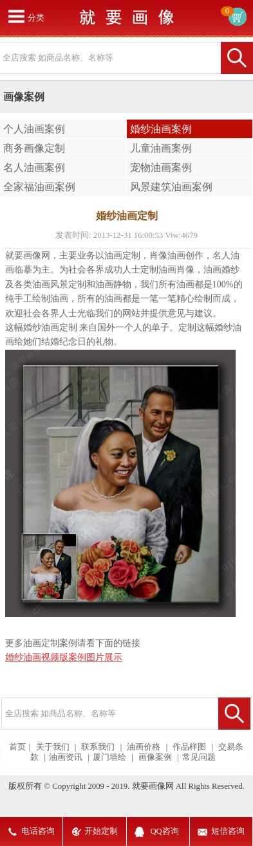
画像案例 (155, 757)
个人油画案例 (34, 128)
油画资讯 (65, 757)
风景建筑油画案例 (171, 186)
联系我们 (98, 747)
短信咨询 (228, 831)
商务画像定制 (34, 148)
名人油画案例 (34, 167)
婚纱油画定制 (50, 327)
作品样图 (189, 747)
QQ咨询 (164, 831)
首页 (17, 747)
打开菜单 (16, 16)
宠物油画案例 (161, 167)
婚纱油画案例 (161, 128)
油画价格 (143, 747)
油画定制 (122, 255)
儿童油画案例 (161, 148)
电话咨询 (38, 831)
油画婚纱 (221, 269)
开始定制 (101, 831)
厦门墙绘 (109, 757)
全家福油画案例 (39, 186)
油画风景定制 (59, 284)
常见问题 (199, 757)
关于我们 (53, 747)
